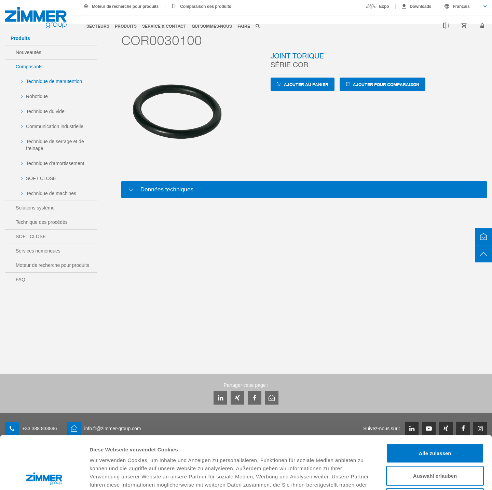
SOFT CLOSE (41, 178)
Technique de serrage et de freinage (55, 145)
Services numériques (38, 251)
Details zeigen (363, 476)
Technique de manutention (54, 81)
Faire (243, 25)
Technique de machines (51, 193)
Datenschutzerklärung (276, 440)
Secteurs (97, 25)
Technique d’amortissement (55, 163)
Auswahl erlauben (435, 423)
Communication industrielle (54, 126)
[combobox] (462, 6)
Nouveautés (28, 52)
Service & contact (164, 25)
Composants (29, 66)
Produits (126, 25)
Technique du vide (45, 111)
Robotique (37, 96)
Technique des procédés (42, 222)
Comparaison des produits (205, 6)
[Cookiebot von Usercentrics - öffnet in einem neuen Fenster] (44, 477)
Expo (384, 6)
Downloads (420, 6)
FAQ (20, 279)
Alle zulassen (435, 400)
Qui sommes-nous (212, 25)
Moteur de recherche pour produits (125, 6)
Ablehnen (435, 445)
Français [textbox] (461, 6)
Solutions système (35, 207)
